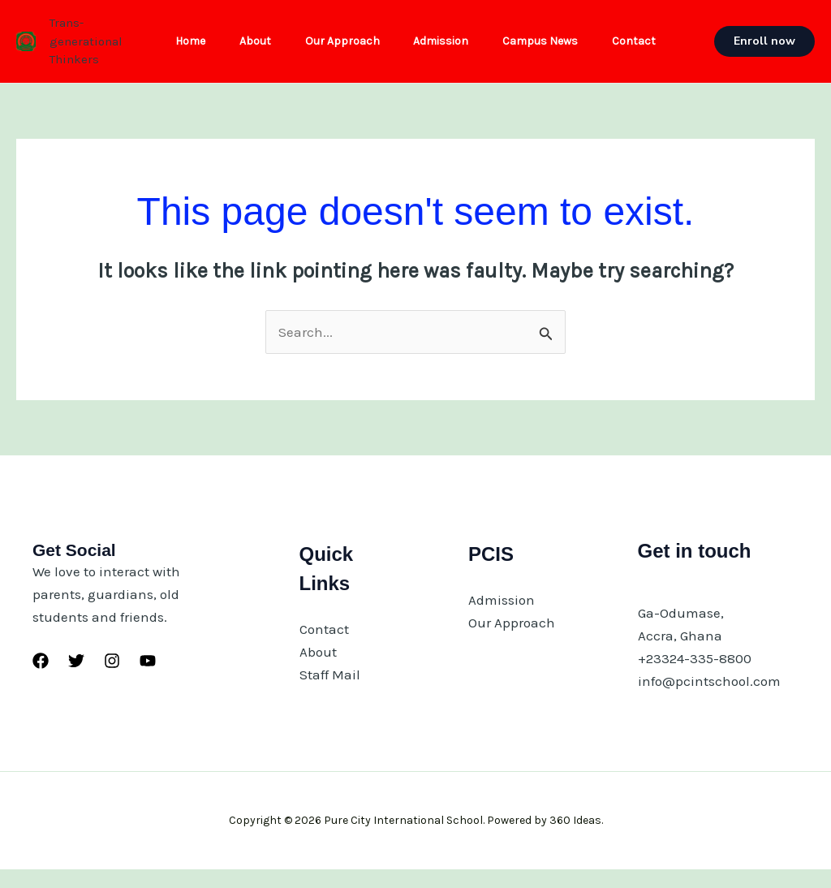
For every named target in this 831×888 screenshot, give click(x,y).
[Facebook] (40, 679)
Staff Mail (329, 692)
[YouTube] (148, 679)
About (248, 50)
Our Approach (340, 50)
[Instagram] (112, 679)
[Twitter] (76, 679)
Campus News (548, 50)
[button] (768, 50)
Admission (443, 50)
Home (178, 50)
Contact (647, 50)
